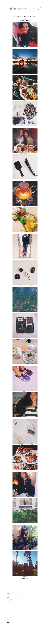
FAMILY (34, 16)
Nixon (32, 444)
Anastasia (25, 285)
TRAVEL (21, 16)
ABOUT (14, 16)
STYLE (18, 16)
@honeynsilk (27, 578)
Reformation (22, 444)
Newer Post (9, 613)
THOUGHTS (29, 16)
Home (25, 613)
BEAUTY (25, 16)
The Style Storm (11, 599)
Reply (10, 601)
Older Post (41, 613)
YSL (30, 285)
